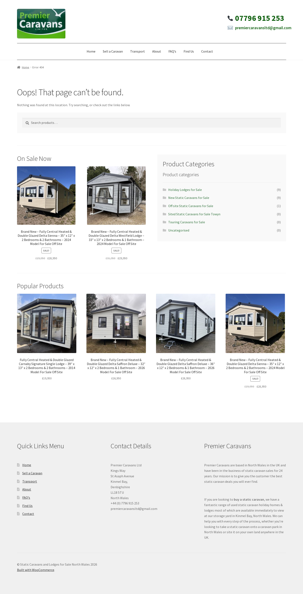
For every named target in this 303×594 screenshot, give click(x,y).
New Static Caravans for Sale (188, 198)
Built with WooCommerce (35, 570)
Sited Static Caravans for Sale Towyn (194, 214)
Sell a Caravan (113, 51)
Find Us (189, 51)
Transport (137, 51)
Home (91, 51)
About (156, 51)
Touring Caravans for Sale (186, 222)
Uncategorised (178, 230)
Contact (207, 51)
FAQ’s (172, 51)
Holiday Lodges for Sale (185, 190)
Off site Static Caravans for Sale (190, 206)
